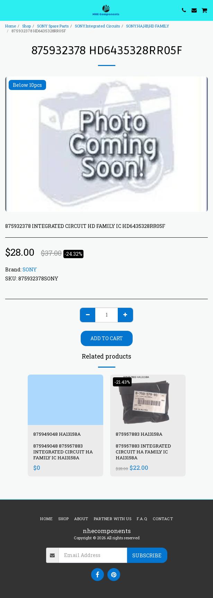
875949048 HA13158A (57, 434)
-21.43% (122, 382)
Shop (26, 25)
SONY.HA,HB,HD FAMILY (147, 25)
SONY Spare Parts (53, 25)
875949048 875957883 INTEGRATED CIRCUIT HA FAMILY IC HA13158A (63, 452)
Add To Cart (106, 338)
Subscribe (146, 555)
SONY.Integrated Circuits (97, 25)
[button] (8, 10)
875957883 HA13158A (139, 434)
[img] (65, 400)
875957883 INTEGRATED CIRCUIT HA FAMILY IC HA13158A (143, 452)
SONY (30, 269)
